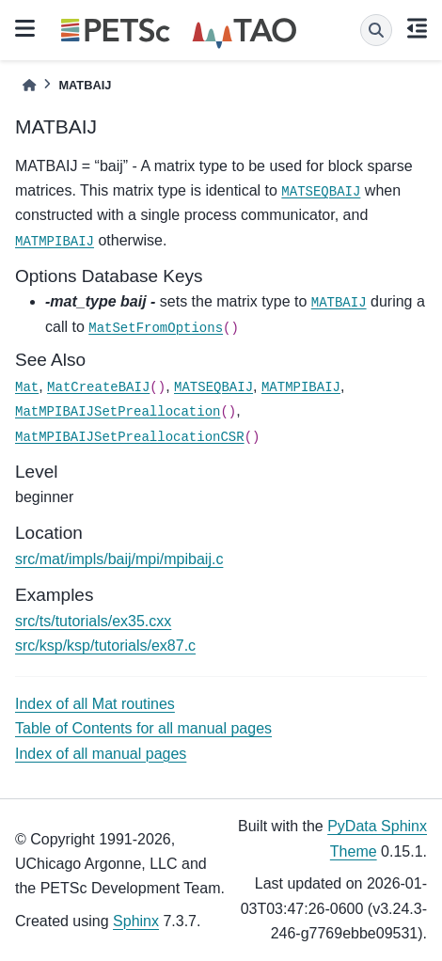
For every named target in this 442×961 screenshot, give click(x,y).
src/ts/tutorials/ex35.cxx (93, 621)
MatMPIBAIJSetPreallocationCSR (130, 437)
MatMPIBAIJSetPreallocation (117, 411)
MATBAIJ (339, 302)
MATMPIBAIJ (54, 241)
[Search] (376, 30)
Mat (27, 387)
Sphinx (136, 921)
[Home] (29, 85)
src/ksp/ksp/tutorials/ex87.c (105, 646)
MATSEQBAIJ (320, 191)
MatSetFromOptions (155, 328)
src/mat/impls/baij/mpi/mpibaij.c (119, 559)
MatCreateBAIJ (98, 387)
